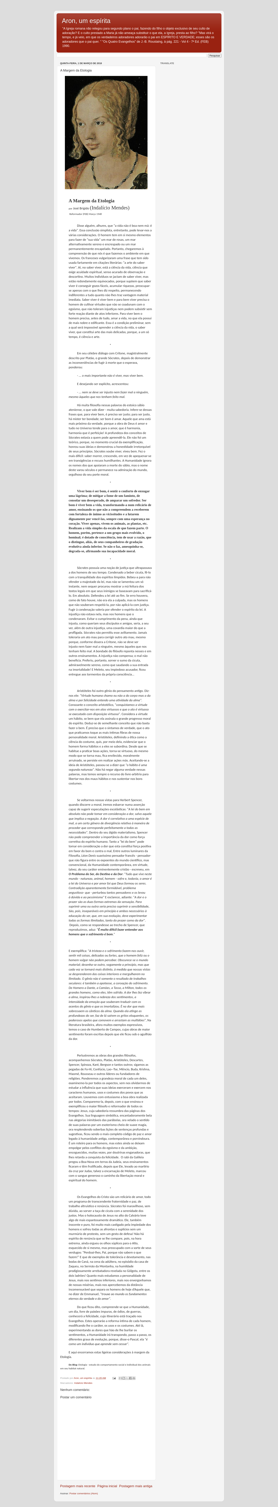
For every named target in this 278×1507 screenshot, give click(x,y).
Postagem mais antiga (135, 1486)
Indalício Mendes (83, 1383)
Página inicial (107, 1486)
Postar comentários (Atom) (84, 1493)
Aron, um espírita (86, 20)
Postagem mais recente (77, 1486)
